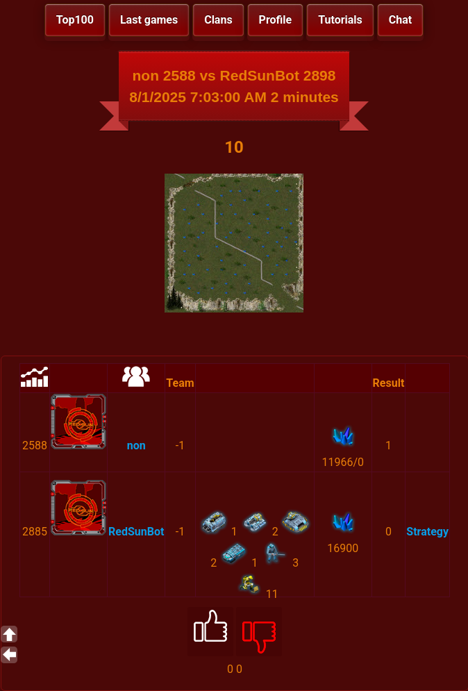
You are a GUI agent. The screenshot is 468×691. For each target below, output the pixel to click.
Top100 (75, 19)
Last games (149, 19)
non (136, 445)
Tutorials (340, 19)
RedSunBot (136, 531)
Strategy (427, 531)
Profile (275, 19)
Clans (218, 19)
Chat (400, 19)
